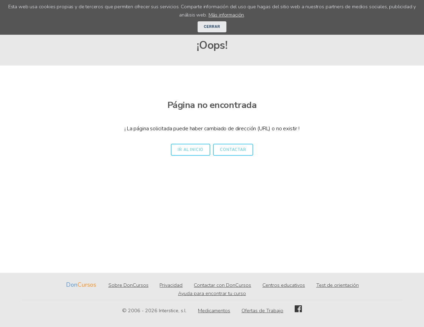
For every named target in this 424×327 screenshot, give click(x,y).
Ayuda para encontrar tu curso (212, 293)
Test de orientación (337, 285)
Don (72, 285)
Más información (226, 14)
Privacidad (171, 285)
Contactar (233, 149)
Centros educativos (283, 285)
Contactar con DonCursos (222, 285)
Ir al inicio (190, 149)
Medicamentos (214, 310)
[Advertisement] (212, 207)
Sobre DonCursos (128, 285)
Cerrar (212, 27)
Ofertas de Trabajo (262, 310)
